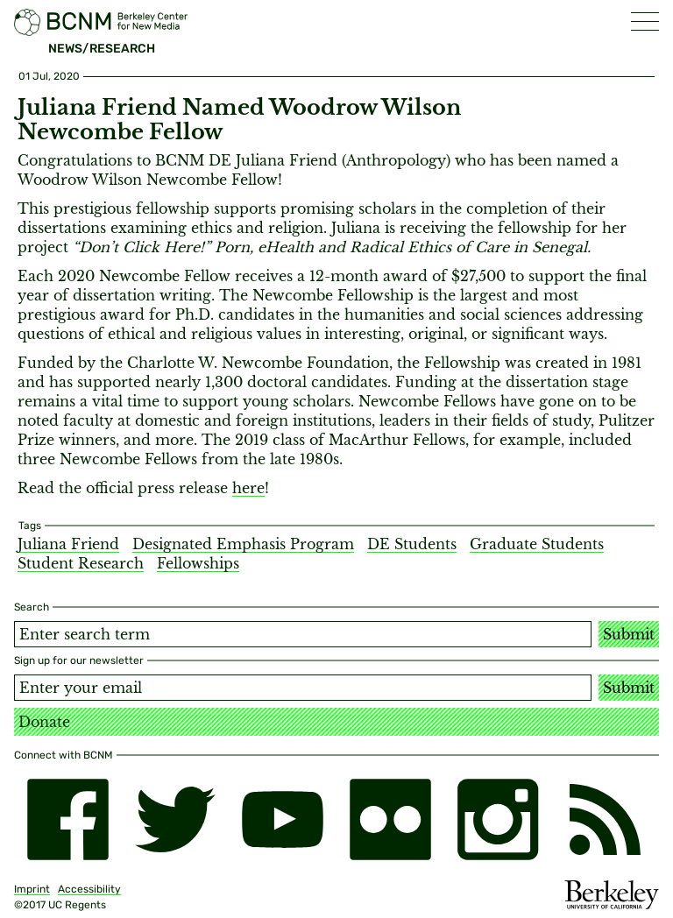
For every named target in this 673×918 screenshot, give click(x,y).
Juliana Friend (68, 544)
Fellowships (198, 563)
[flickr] (390, 819)
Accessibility (89, 889)
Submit (629, 634)
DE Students (412, 544)
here (248, 488)
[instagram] (498, 819)
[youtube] (282, 819)
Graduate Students (537, 544)
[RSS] (605, 819)
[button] (645, 21)
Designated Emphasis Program (243, 544)
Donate (44, 722)
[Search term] (303, 634)
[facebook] (68, 819)
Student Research (81, 563)
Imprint (32, 889)
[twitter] (176, 819)
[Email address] (303, 687)
